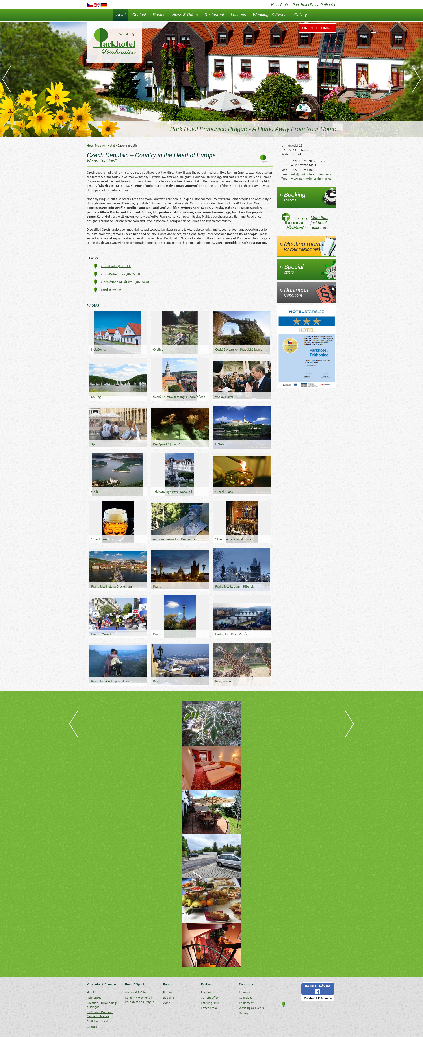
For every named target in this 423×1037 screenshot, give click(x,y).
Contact (139, 15)
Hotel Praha (280, 5)
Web (284, 178)
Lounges (238, 15)
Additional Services (99, 1021)
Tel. (283, 161)
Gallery (300, 15)
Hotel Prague (96, 145)
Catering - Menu (211, 1003)
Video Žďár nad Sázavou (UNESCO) (125, 282)
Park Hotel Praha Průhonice (314, 5)
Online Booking (317, 27)
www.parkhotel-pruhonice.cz (311, 178)
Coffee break (209, 1008)
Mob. (284, 170)
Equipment (246, 1003)
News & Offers (185, 15)
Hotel (120, 15)
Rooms (159, 15)
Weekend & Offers (136, 992)
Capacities (245, 998)
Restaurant (214, 15)
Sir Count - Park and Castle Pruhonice (100, 1014)
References (94, 998)
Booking (168, 998)
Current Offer (209, 998)
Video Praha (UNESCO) (116, 266)
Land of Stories (111, 290)
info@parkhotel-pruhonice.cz (311, 174)
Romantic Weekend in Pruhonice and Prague (139, 1000)
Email (285, 174)
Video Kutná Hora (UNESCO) (120, 274)
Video (166, 1003)
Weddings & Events (270, 15)
